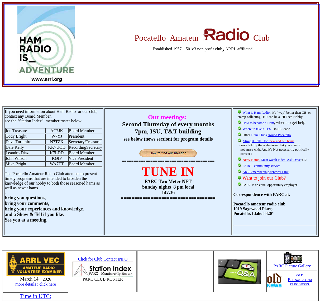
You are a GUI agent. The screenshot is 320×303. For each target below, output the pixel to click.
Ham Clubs (259, 135)
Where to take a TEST (257, 129)
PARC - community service (261, 166)
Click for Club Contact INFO (103, 259)
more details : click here (35, 284)
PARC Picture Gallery (292, 264)
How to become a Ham (258, 123)
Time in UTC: (35, 296)
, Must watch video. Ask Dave (271, 160)
